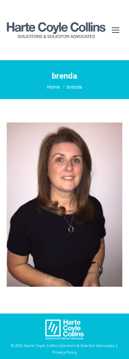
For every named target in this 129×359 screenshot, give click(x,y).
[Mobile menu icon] (115, 30)
